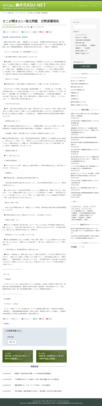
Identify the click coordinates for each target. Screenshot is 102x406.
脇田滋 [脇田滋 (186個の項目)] (74, 217)
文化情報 (73, 99)
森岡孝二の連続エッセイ (77, 105)
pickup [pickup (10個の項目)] (86, 206)
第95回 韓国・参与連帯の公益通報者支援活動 (83, 137)
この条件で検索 (85, 66)
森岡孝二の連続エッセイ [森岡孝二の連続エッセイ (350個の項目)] (86, 215)
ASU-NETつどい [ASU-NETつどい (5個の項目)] (77, 206)
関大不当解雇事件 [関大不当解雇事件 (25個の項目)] (77, 219)
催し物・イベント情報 (76, 80)
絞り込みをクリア (79, 62)
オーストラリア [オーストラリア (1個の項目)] (76, 208)
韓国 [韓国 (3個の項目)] (86, 219)
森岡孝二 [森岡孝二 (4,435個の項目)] (75, 215)
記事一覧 (12, 342)
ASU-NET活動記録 (76, 90)
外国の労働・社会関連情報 (78, 83)
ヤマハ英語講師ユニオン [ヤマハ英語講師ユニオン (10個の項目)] (79, 211)
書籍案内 (73, 96)
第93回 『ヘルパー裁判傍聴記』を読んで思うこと (84, 188)
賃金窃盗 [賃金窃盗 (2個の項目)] (81, 217)
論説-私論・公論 (75, 87)
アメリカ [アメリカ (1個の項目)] (93, 206)
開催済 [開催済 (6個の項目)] (89, 217)
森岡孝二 (6, 323)
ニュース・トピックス (38, 27)
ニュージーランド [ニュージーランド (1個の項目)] (87, 208)
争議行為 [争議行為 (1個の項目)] (90, 211)
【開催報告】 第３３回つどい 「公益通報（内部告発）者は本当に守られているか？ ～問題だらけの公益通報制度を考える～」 (85, 130)
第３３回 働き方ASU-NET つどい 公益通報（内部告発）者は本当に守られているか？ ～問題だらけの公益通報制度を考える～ (85, 159)
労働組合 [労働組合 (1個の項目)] (75, 213)
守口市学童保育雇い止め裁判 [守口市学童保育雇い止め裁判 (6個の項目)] (88, 213)
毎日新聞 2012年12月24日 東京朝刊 (15, 37)
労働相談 (73, 93)
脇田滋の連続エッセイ (77, 102)
